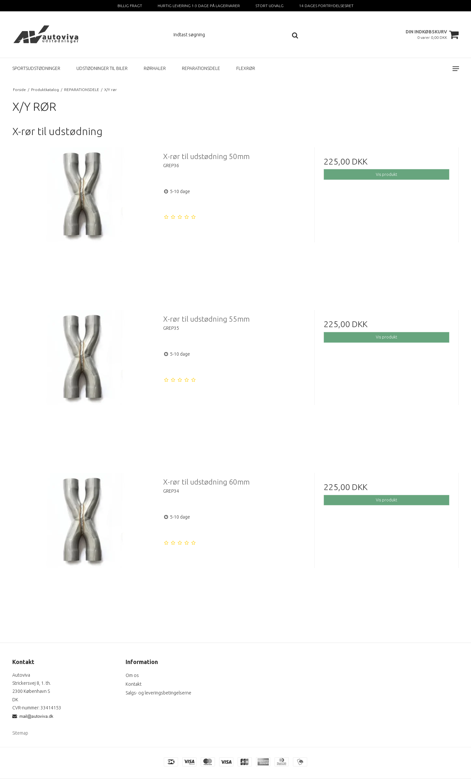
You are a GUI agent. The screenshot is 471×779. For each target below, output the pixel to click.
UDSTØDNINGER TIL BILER (102, 68)
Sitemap (20, 733)
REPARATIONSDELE (201, 68)
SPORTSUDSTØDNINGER (36, 68)
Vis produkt (386, 174)
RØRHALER (155, 68)
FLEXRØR (245, 68)
